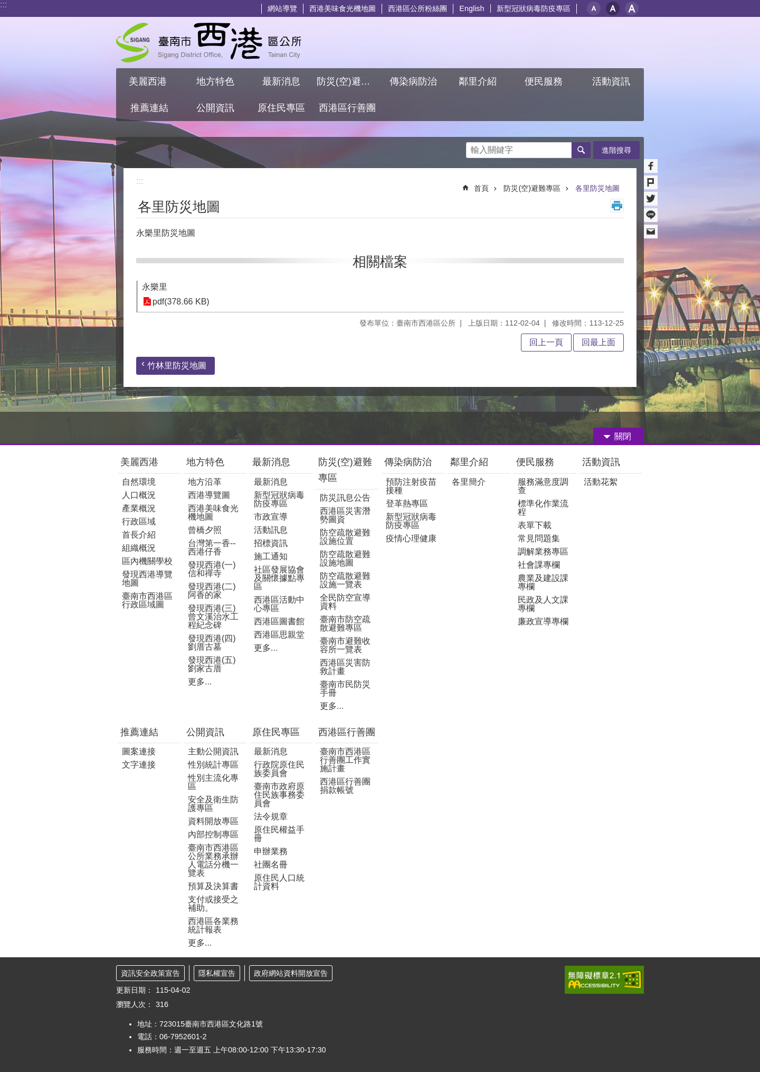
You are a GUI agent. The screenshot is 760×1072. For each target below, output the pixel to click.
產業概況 (139, 508)
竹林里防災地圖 (176, 365)
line (651, 215)
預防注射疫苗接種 (411, 486)
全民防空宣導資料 (345, 602)
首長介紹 (139, 534)
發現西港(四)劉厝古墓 (212, 642)
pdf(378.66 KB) (181, 301)
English (471, 8)
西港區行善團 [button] (347, 108)
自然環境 (139, 481)
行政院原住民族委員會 (279, 769)
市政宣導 (271, 516)
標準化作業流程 (543, 507)
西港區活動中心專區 (279, 604)
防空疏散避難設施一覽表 (345, 580)
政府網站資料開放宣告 (291, 973)
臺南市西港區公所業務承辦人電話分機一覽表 (213, 860)
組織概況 (139, 547)
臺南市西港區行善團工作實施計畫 (345, 760)
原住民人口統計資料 (279, 882)
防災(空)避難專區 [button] (348, 81)
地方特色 (205, 462)
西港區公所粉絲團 (417, 8)
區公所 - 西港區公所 (208, 42)
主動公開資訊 (213, 751)
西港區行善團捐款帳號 (345, 785)
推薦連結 (139, 732)
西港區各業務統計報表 (213, 925)
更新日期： (134, 990)
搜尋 (474, 147)
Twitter (651, 199)
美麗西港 (140, 462)
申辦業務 (271, 851)
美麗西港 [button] (149, 81)
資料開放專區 (213, 821)
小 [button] (594, 8)
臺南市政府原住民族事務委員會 (279, 795)
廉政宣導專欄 (543, 621)
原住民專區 (276, 732)
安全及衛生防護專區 (213, 803)
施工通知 (271, 556)
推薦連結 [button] (149, 108)
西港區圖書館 (279, 621)
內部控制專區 (213, 834)
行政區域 (139, 521)
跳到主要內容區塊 (5, 5)
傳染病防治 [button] (413, 81)
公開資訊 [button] (215, 108)
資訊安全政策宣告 (150, 973)
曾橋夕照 (205, 529)
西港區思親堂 (279, 634)
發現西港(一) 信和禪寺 (212, 569)
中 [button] (613, 8)
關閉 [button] (622, 436)
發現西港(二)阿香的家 (212, 590)
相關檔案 (380, 261)
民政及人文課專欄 (543, 604)
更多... (200, 681)
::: (3, 4)
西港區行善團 (346, 732)
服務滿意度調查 (543, 486)
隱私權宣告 (216, 973)
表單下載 (535, 525)
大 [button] (632, 8)
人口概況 (139, 495)
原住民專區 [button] (281, 108)
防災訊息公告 (345, 497)
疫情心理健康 (411, 538)
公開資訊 (205, 732)
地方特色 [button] (215, 81)
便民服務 (536, 462)
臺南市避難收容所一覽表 (345, 645)
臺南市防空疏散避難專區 (345, 623)
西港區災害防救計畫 (345, 667)
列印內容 (617, 205)
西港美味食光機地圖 (342, 8)
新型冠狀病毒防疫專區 (534, 8)
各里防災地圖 (597, 188)
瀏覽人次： (134, 1004)
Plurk (651, 182)
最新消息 (271, 462)
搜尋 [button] (581, 150)
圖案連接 (139, 751)
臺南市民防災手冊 (345, 688)
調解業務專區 (543, 551)
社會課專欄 (539, 564)
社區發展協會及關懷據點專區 (279, 578)
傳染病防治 (408, 462)
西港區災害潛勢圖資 (345, 515)
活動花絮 (601, 481)
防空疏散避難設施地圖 (345, 558)
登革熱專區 (407, 503)
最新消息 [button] (281, 81)
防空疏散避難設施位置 (345, 537)
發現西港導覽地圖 (147, 578)
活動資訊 (601, 462)
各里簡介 (469, 481)
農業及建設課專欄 (543, 582)
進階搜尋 (616, 150)
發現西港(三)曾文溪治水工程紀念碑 (213, 617)
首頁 (481, 188)
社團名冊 (271, 864)
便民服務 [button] (545, 81)
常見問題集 (539, 538)
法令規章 (271, 816)
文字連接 (139, 764)
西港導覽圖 (209, 495)
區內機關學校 (147, 561)
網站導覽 (282, 8)
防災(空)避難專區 (532, 188)
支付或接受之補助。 (213, 903)
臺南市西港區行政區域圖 (147, 600)
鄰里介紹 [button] (479, 81)
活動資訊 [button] (611, 81)
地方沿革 (205, 481)
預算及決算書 (213, 886)
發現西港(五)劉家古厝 (212, 664)
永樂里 (154, 286)
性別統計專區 (213, 764)
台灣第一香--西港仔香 (212, 547)
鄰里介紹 (470, 462)
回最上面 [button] (598, 342)
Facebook (651, 166)
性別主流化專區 (213, 782)
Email (651, 231)
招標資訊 (271, 543)
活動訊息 (271, 529)
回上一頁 (546, 342)
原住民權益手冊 (279, 834)
